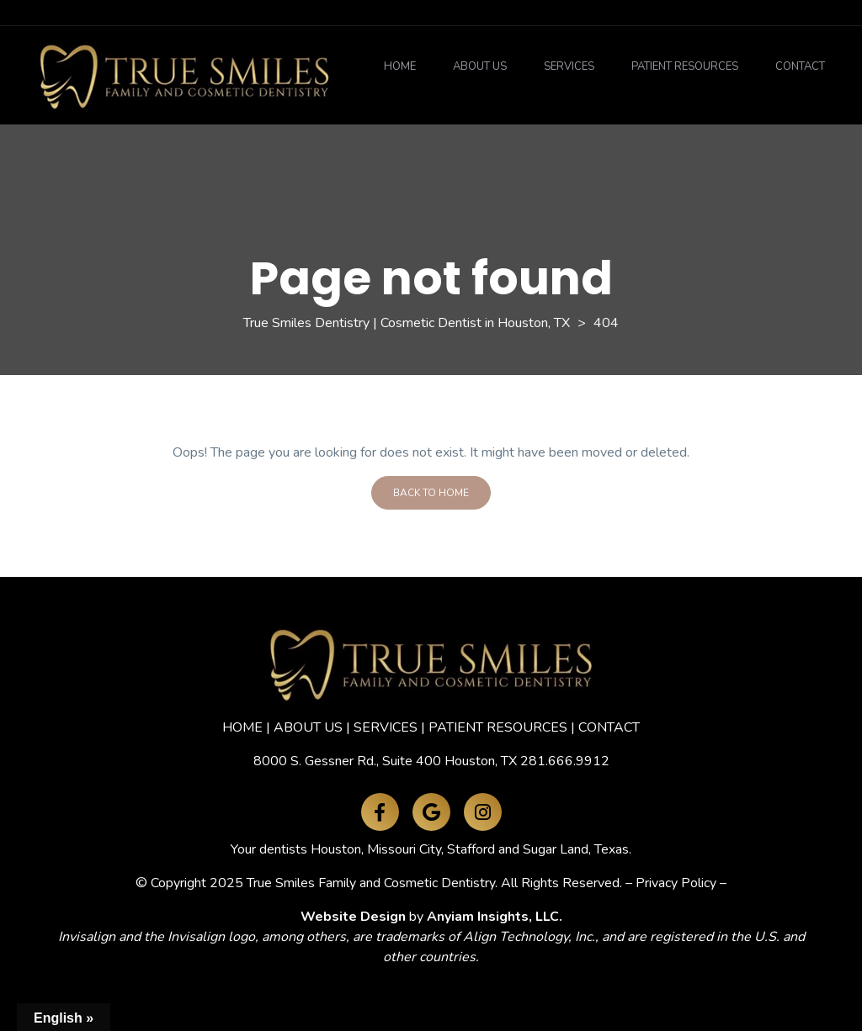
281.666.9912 (564, 761)
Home (400, 66)
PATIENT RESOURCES (497, 727)
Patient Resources (684, 66)
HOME (242, 727)
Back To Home (431, 493)
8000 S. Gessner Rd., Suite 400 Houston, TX (385, 761)
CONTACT (609, 727)
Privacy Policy (676, 883)
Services (569, 66)
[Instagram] (483, 812)
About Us (480, 66)
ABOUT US (308, 727)
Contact (800, 66)
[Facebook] (380, 812)
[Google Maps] (431, 812)
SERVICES (386, 727)
